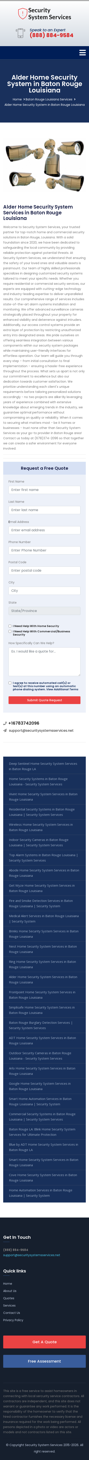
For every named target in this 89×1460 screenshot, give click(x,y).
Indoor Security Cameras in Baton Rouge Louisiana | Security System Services (39, 842)
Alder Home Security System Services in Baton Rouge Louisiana (43, 979)
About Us (9, 1291)
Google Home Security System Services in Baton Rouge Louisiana (40, 1086)
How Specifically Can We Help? (31, 643)
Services (9, 1305)
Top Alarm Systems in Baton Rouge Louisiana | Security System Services (43, 857)
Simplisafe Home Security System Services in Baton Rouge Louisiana (42, 1010)
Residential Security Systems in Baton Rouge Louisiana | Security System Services (42, 812)
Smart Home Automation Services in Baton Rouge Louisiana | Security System (40, 1101)
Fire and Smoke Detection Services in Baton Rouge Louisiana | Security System (41, 903)
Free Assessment (44, 1361)
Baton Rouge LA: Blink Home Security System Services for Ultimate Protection (42, 1132)
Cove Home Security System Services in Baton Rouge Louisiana (43, 1177)
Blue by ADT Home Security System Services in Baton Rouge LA (43, 1147)
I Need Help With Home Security (36, 626)
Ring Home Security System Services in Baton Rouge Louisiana (42, 964)
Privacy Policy (13, 1320)
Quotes (8, 1298)
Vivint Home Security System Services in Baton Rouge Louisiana (43, 796)
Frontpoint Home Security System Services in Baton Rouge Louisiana (42, 995)
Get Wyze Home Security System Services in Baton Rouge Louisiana (42, 888)
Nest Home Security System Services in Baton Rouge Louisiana (43, 949)
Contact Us (11, 1313)
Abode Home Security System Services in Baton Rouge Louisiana (44, 873)
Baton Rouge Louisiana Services (49, 99)
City (12, 582)
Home (17, 99)
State (13, 602)
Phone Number (20, 542)
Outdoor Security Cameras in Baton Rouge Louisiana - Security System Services (40, 1055)
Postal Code (17, 562)
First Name (16, 481)
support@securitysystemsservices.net (41, 730)
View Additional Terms (62, 689)
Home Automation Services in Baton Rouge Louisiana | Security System (40, 1193)
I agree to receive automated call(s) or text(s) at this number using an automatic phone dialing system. (45, 686)
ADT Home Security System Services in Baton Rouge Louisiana (42, 1040)
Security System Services (44, 1445)
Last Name (16, 502)
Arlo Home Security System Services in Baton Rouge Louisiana (42, 1071)
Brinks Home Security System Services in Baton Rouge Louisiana (44, 934)
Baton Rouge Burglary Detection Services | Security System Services (41, 1025)
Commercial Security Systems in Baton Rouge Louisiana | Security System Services (42, 1116)
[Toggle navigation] (82, 52)
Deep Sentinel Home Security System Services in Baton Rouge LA (43, 766)
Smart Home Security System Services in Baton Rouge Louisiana (43, 1162)
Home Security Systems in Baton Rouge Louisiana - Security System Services (38, 781)
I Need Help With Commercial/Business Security (41, 633)
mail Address (19, 522)
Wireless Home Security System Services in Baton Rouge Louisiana (41, 827)
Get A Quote (44, 1342)
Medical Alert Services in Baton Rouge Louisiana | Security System (44, 918)
